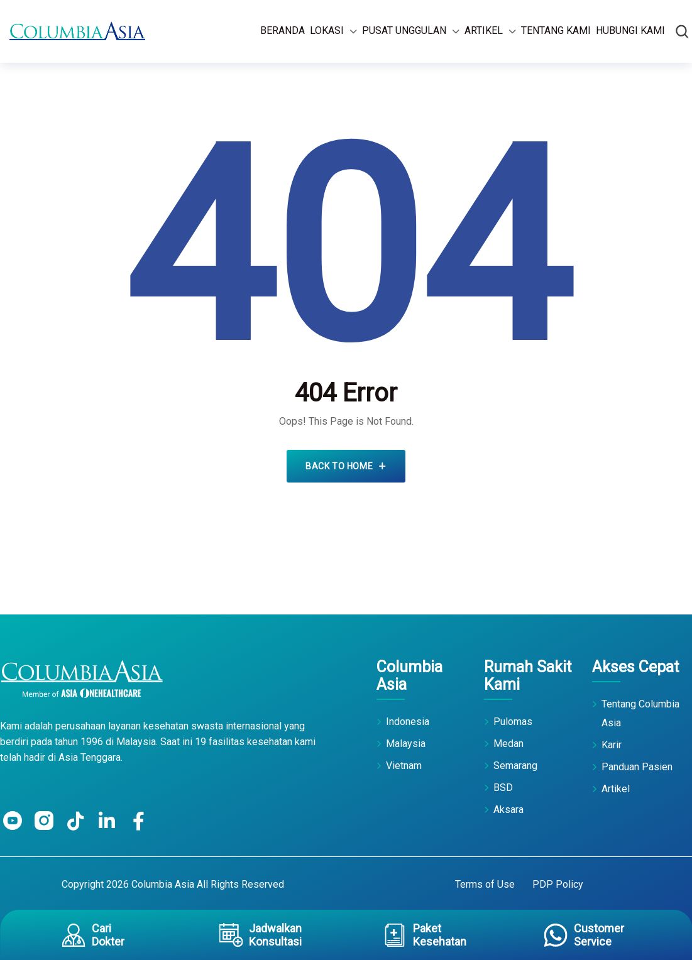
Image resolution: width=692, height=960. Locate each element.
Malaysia (406, 744)
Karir (611, 745)
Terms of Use (485, 884)
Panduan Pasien (637, 767)
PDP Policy (557, 884)
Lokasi (327, 30)
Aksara (508, 809)
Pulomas (512, 722)
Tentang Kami (556, 30)
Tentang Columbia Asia (640, 713)
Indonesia (407, 722)
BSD (503, 788)
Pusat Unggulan (404, 30)
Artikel (483, 30)
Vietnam (404, 766)
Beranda (282, 30)
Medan (508, 744)
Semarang (515, 766)
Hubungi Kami (630, 30)
